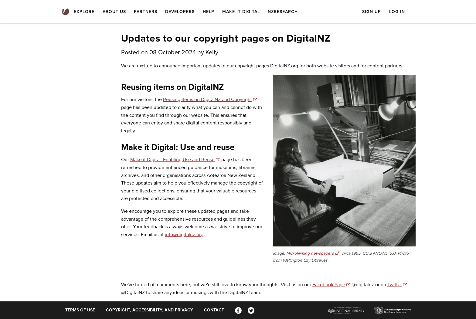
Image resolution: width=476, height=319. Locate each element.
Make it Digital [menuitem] (241, 12)
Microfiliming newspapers (310, 253)
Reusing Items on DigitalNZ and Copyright (207, 99)
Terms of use (80, 310)
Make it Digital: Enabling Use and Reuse (172, 159)
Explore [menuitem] (84, 12)
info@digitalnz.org (184, 234)
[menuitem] (65, 12)
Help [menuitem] (208, 12)
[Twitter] (251, 310)
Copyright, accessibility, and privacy (149, 310)
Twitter (394, 284)
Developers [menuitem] (180, 12)
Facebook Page (328, 284)
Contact (214, 310)
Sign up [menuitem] (371, 12)
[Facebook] (238, 310)
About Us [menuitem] (114, 12)
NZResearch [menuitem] (283, 12)
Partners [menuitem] (145, 12)
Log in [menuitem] (397, 12)
